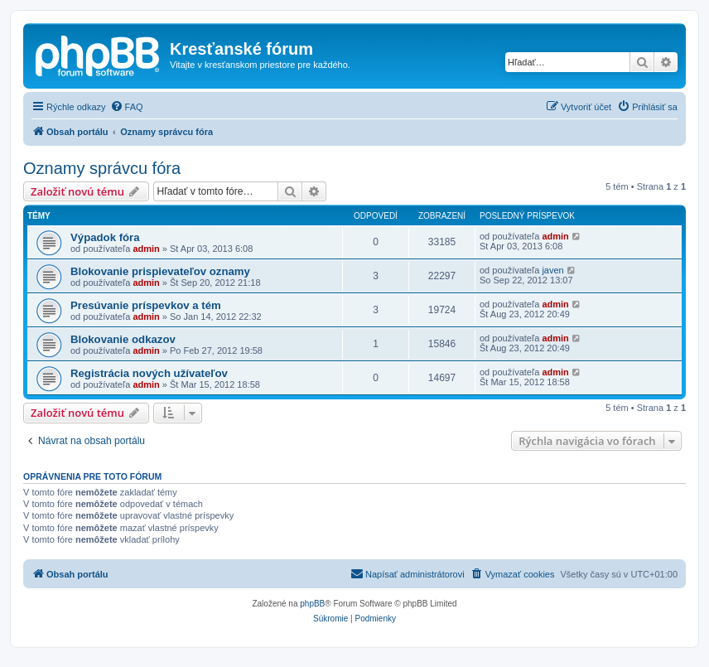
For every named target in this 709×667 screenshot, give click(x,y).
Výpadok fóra (105, 237)
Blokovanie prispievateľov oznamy (160, 271)
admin (146, 249)
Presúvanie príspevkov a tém (145, 305)
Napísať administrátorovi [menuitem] (407, 573)
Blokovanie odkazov (123, 339)
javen (552, 270)
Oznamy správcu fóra (102, 168)
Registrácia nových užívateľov (149, 373)
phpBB (312, 603)
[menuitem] (126, 107)
